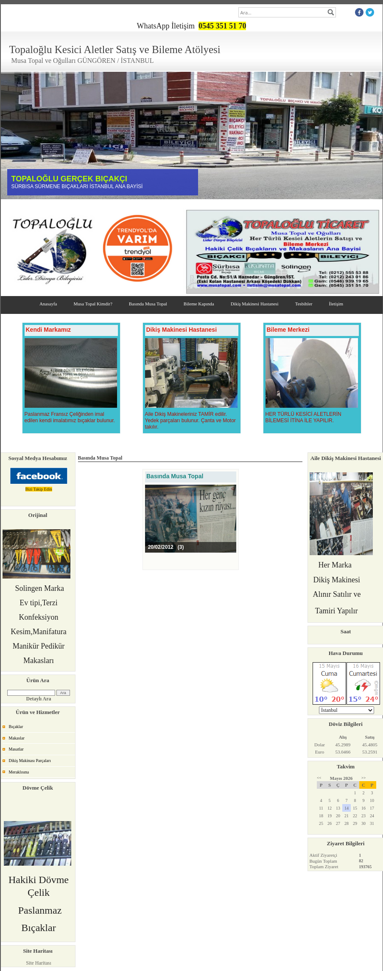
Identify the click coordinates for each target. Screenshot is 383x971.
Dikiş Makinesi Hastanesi (255, 303)
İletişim (336, 303)
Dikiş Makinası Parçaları (30, 760)
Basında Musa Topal (148, 303)
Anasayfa (48, 303)
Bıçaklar (16, 726)
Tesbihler (304, 303)
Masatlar (16, 749)
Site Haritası (38, 963)
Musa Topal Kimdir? (92, 303)
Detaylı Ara (38, 699)
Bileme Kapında (199, 303)
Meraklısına (19, 772)
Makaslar (17, 738)
